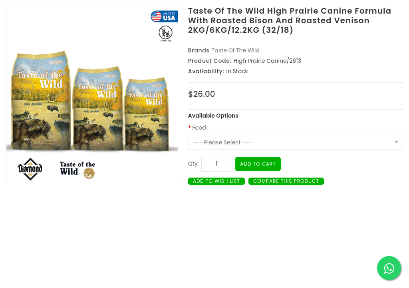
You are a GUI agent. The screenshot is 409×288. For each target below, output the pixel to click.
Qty (193, 164)
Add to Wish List (216, 181)
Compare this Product (286, 181)
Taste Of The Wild (236, 50)
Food (199, 128)
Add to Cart (258, 163)
